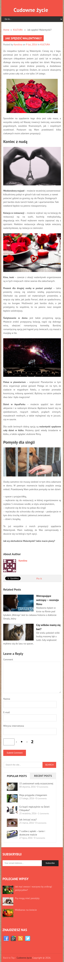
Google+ (13, 938)
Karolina (18, 44)
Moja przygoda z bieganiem (33, 795)
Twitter (27, 938)
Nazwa (6, 698)
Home (6, 29)
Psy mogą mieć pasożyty (27, 898)
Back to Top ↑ (10, 957)
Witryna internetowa (13, 725)
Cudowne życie (30, 10)
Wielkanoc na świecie (26, 909)
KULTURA (18, 29)
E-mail (6, 712)
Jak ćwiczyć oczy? (28, 819)
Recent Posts (43, 775)
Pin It (39, 578)
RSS (20, 938)
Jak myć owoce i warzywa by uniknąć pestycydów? (33, 888)
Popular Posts (17, 776)
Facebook (6, 938)
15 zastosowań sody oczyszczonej (36, 783)
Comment (8, 659)
